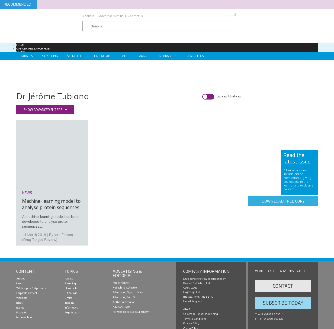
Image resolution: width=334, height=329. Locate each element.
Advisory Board (121, 284)
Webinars (21, 274)
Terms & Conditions (194, 295)
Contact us (135, 16)
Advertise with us (111, 16)
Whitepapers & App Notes (31, 265)
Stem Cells (75, 56)
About (186, 286)
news (27, 169)
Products (21, 289)
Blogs (19, 279)
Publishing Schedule (125, 264)
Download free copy (283, 201)
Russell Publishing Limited (44, 323)
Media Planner (121, 259)
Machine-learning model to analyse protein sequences (51, 181)
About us (88, 16)
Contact (283, 262)
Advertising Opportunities (128, 269)
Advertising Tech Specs (126, 274)
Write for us (265, 248)
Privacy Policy (191, 300)
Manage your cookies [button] (195, 310)
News (19, 260)
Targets (27, 56)
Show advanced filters (43, 109)
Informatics (168, 56)
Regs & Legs (195, 56)
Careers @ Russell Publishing (200, 290)
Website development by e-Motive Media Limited (289, 323)
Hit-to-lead (70, 270)
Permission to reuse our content (131, 288)
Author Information (124, 279)
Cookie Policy (190, 305)
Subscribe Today (283, 279)
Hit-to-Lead (101, 56)
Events (20, 284)
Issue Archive (24, 294)
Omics (123, 56)
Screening (50, 56)
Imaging (143, 56)
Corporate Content (26, 270)
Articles (20, 255)
